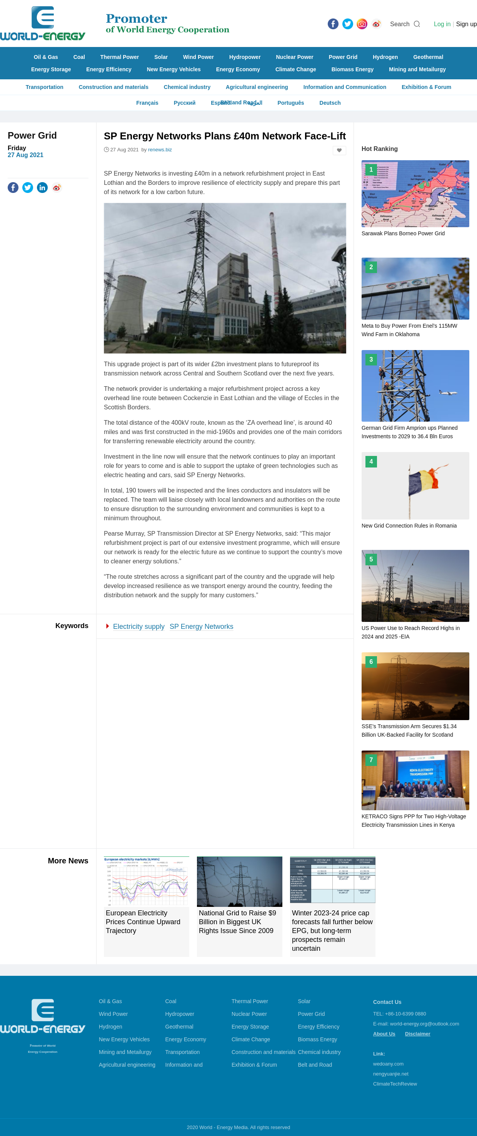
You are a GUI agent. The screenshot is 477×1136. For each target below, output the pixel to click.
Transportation (44, 87)
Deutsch (330, 103)
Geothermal (428, 57)
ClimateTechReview (395, 1084)
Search (400, 24)
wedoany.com (388, 1064)
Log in (442, 24)
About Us (384, 1034)
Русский (185, 103)
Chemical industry (187, 87)
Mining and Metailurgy (417, 69)
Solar (161, 57)
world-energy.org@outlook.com (424, 1024)
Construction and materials (113, 87)
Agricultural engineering (257, 87)
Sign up (466, 24)
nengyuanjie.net (391, 1074)
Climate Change (295, 69)
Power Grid (343, 57)
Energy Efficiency (109, 69)
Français (147, 103)
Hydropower (245, 57)
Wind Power (198, 57)
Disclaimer (417, 1034)
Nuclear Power (295, 57)
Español (221, 103)
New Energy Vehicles (174, 69)
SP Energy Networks (201, 626)
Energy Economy (238, 69)
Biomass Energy (353, 69)
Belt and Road (315, 1065)
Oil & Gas (46, 57)
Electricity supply (139, 626)
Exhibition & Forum (426, 87)
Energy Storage (51, 69)
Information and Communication (345, 87)
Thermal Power (119, 57)
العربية (254, 103)
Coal (79, 57)
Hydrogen (385, 57)
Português (290, 103)
